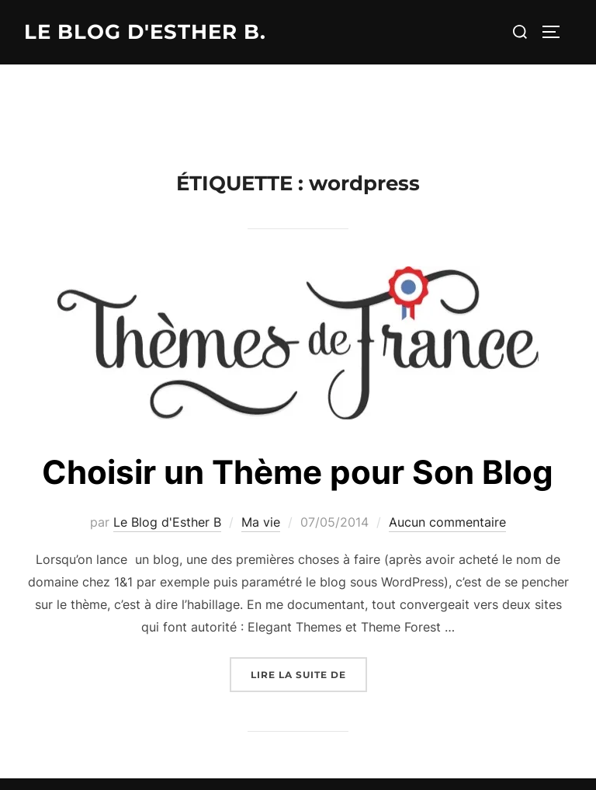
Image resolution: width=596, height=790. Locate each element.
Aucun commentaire (447, 522)
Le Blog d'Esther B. (145, 31)
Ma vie (260, 522)
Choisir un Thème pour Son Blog (297, 472)
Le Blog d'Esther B (167, 522)
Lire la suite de (309, 673)
